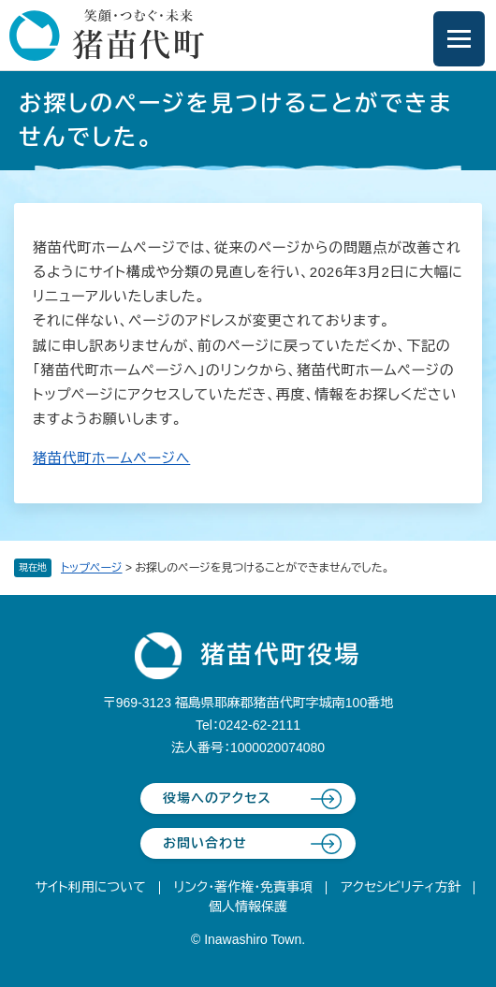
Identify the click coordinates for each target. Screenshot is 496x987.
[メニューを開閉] (459, 38)
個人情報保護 (248, 906)
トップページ (92, 567)
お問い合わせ (205, 842)
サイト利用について (91, 886)
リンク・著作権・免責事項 (244, 886)
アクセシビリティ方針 (400, 886)
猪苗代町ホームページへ (111, 458)
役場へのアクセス (217, 798)
